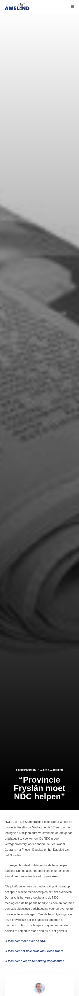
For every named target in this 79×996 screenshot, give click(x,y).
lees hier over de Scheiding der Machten (35, 961)
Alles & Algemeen (51, 770)
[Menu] (72, 6)
